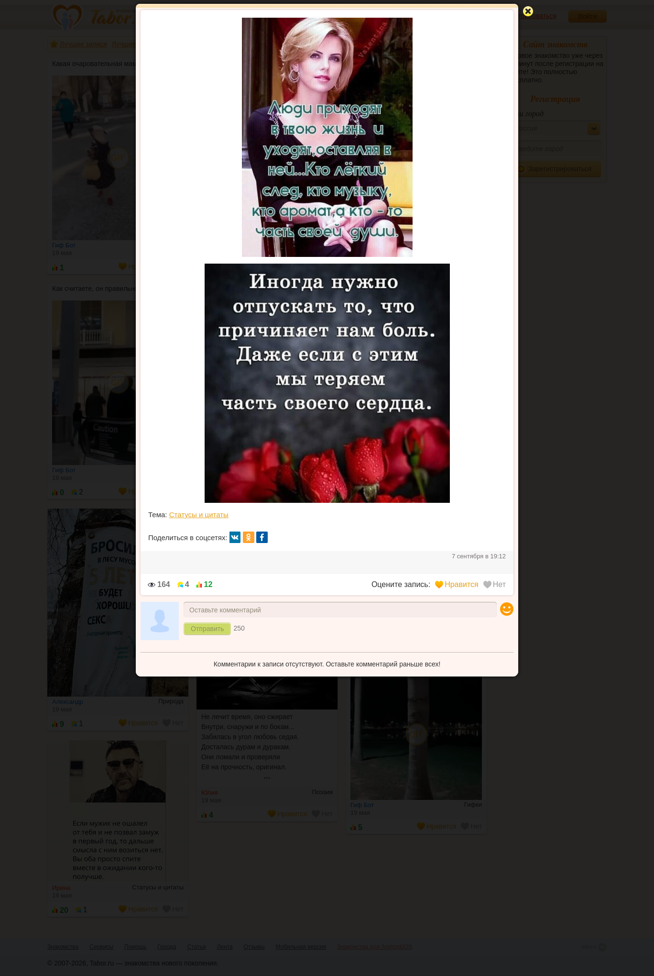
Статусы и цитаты (199, 514)
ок (248, 537)
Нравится (457, 584)
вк (235, 537)
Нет (494, 584)
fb (262, 537)
